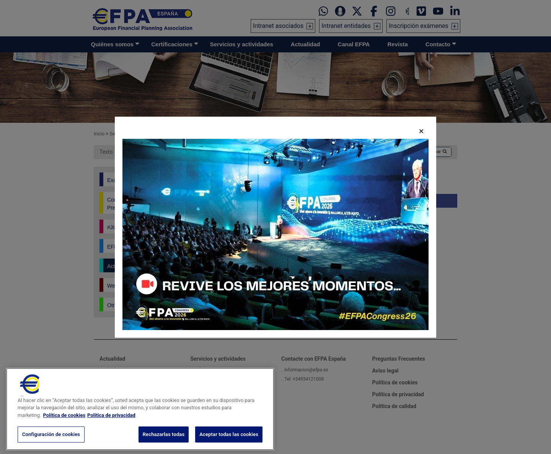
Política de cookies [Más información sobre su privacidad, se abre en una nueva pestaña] (64, 424)
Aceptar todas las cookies (228, 443)
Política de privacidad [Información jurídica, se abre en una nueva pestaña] (111, 424)
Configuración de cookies (51, 443)
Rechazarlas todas (164, 443)
